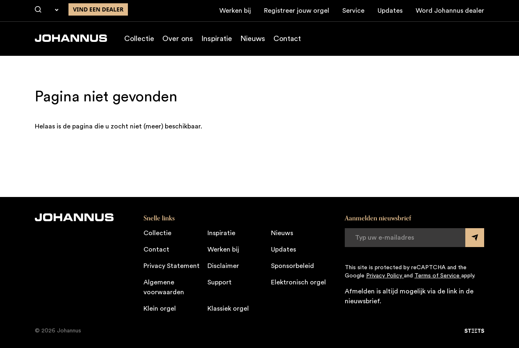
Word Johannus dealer (450, 10)
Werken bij (235, 10)
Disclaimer (223, 266)
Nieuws (252, 38)
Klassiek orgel (228, 308)
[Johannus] (71, 38)
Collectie (139, 38)
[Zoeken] (38, 10)
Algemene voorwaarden (163, 287)
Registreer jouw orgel (296, 10)
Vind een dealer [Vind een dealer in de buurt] (98, 9)
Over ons (177, 38)
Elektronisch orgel (298, 282)
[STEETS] (474, 331)
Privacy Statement (171, 266)
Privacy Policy (385, 276)
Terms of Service (437, 276)
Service (353, 10)
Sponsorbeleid (292, 266)
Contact (287, 38)
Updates (390, 10)
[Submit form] (474, 237)
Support (219, 282)
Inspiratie (216, 38)
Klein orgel (159, 308)
